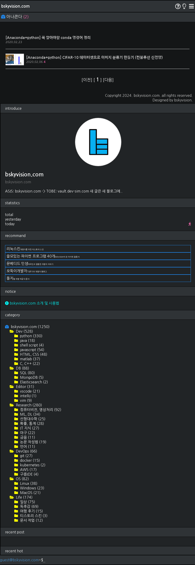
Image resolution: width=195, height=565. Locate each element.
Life (24, 497)
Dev (24, 331)
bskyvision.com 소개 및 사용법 (32, 303)
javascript (31, 350)
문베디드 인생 (29, 263)
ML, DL (29, 414)
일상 (27, 502)
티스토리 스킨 (33, 516)
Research (28, 405)
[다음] (108, 80)
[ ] (98, 80)
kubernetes (32, 465)
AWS (28, 469)
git (26, 456)
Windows (31, 488)
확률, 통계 (31, 423)
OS (22, 479)
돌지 (17, 278)
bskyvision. (183, 100)
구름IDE (29, 474)
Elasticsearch (33, 382)
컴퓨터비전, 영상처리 (40, 409)
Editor (24, 386)
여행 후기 (31, 511)
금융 (27, 437)
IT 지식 (29, 428)
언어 (27, 446)
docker (29, 460)
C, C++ (29, 363)
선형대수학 (32, 419)
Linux (28, 483)
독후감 (29, 506)
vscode (29, 391)
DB (22, 368)
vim (25, 400)
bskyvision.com (15, 6)
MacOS (30, 492)
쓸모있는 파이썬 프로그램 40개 (43, 256)
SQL (27, 373)
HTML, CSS (33, 354)
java (27, 340)
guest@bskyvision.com (19, 560)
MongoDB (31, 377)
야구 (27, 433)
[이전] (87, 80)
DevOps (26, 451)
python (31, 336)
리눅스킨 (25, 249)
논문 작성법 (32, 442)
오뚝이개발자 (26, 271)
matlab (29, 359)
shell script (31, 345)
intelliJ (28, 396)
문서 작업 (31, 520)
